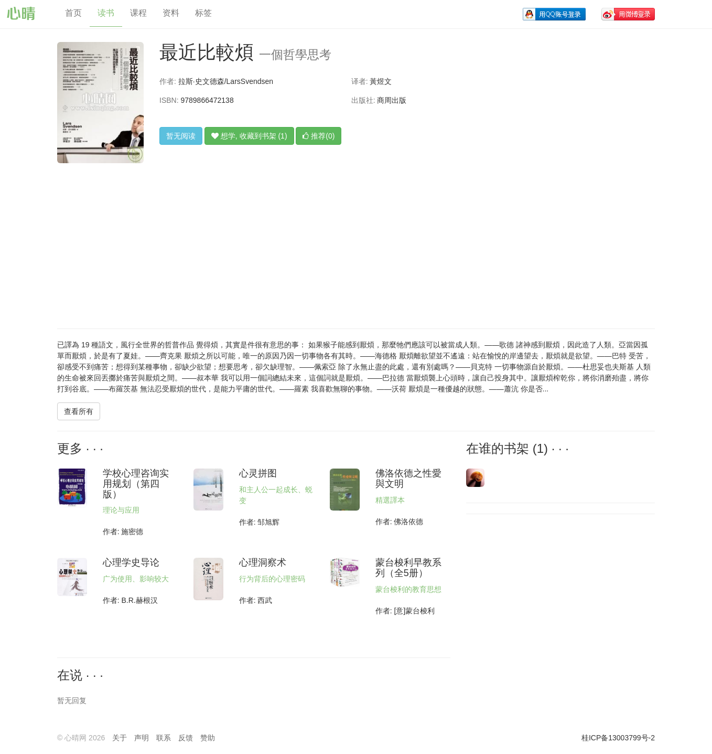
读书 (106, 12)
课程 (138, 12)
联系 (163, 738)
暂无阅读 (181, 136)
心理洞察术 (262, 562)
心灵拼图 (258, 473)
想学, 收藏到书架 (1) (249, 136)
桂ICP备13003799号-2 (618, 738)
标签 (203, 12)
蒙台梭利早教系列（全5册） (408, 567)
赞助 (207, 738)
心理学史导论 (131, 562)
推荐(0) (319, 136)
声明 (141, 738)
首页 (73, 12)
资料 (171, 12)
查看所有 (78, 411)
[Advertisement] (343, 239)
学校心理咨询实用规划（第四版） (136, 484)
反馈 (185, 738)
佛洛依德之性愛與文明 (408, 478)
